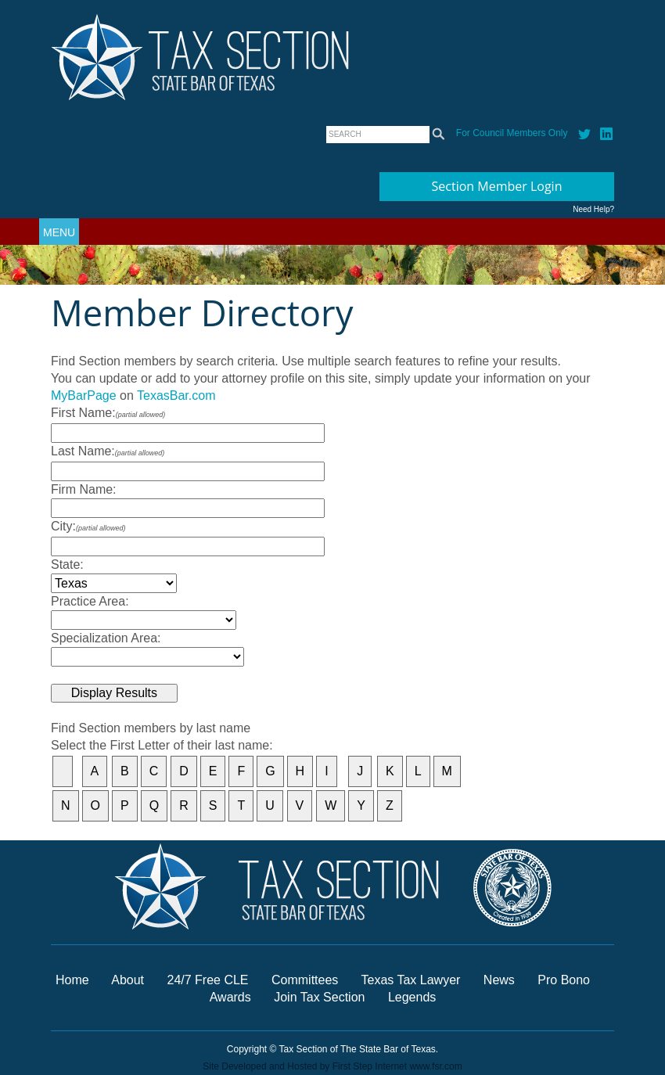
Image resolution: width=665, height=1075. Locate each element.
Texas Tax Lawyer (411, 980)
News (500, 980)
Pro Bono (563, 980)
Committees (304, 980)
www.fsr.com (435, 1066)
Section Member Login (497, 186)
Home (72, 980)
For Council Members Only (512, 133)
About (127, 980)
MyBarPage (84, 395)
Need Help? (593, 209)
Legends (412, 997)
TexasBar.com (176, 395)
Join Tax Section (319, 997)
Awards (232, 997)
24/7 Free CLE (207, 980)
